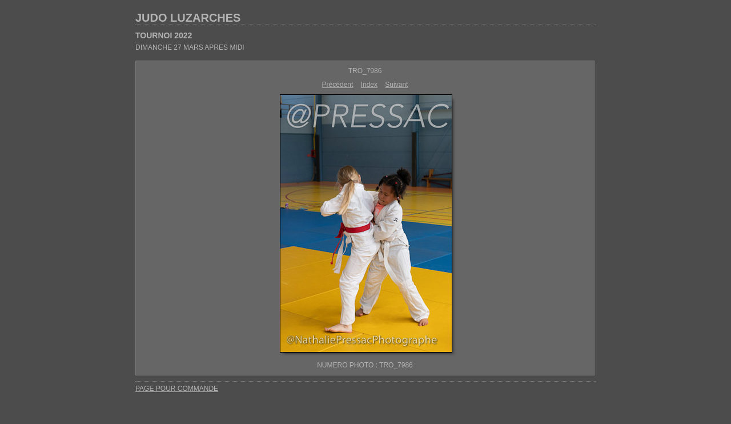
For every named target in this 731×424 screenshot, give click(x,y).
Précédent (338, 85)
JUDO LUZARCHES (187, 17)
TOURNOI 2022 (163, 35)
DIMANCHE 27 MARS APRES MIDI (189, 47)
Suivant (396, 85)
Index (369, 85)
